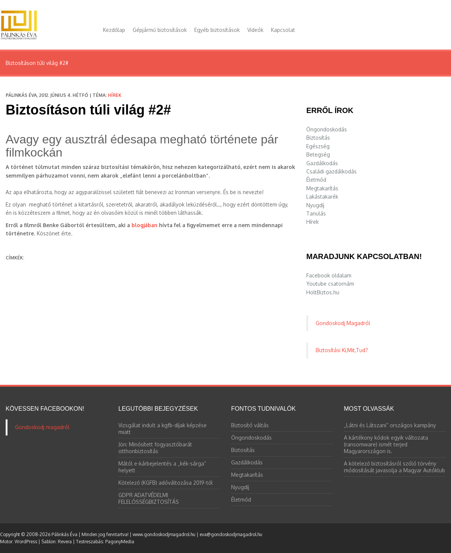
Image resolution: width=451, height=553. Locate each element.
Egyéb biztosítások (217, 30)
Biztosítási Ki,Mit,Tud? (342, 350)
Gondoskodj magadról (42, 427)
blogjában (144, 225)
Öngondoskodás (326, 129)
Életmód (316, 179)
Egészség (318, 146)
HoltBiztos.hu (322, 292)
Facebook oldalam (328, 275)
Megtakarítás (322, 188)
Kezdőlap (114, 30)
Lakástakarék (322, 196)
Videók (255, 30)
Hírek (114, 95)
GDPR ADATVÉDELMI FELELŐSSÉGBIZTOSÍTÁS (148, 498)
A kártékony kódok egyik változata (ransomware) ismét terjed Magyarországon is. (386, 444)
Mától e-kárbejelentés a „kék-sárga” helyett (162, 466)
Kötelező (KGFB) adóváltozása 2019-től (165, 482)
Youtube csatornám (330, 283)
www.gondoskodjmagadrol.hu (164, 534)
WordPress (26, 541)
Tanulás (316, 213)
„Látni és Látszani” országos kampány (390, 425)
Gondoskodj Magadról (343, 323)
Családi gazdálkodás (331, 171)
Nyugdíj (315, 205)
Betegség (318, 154)
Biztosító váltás (250, 425)
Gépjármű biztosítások (160, 30)
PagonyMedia (119, 541)
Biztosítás (318, 137)
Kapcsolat (283, 30)
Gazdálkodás (322, 163)
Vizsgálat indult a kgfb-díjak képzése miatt (162, 428)
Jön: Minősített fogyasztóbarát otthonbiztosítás (155, 447)
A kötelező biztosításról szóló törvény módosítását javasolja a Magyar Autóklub (394, 466)
